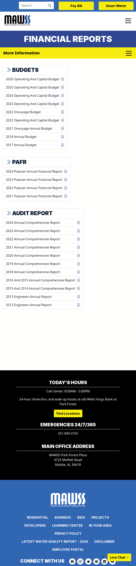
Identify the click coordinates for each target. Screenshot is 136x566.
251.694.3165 (68, 433)
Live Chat (118, 557)
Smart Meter (116, 6)
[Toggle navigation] (128, 20)
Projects (100, 517)
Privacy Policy (68, 533)
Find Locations (68, 413)
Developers (35, 525)
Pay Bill (76, 6)
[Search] (32, 5)
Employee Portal (68, 550)
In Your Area (100, 525)
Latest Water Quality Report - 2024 (55, 542)
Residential (37, 517)
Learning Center (67, 525)
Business (63, 517)
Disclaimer (104, 542)
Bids (81, 517)
